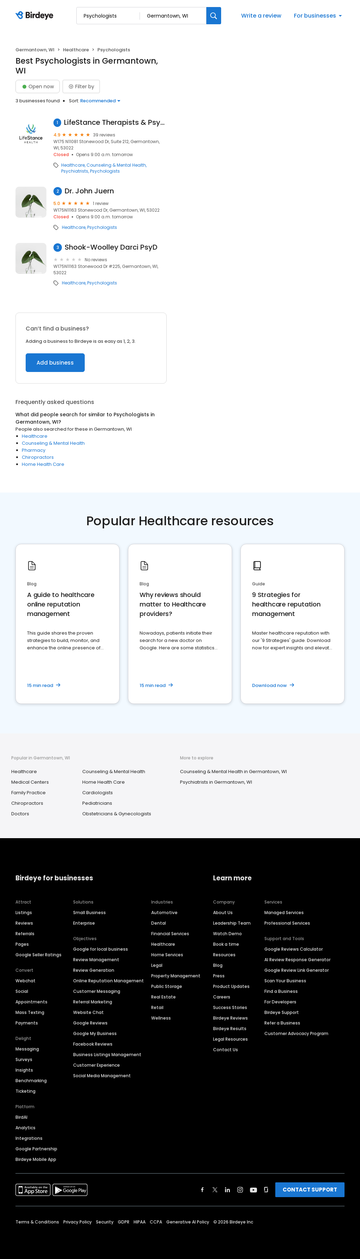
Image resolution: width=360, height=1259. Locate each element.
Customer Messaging (96, 991)
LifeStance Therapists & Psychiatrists (115, 122)
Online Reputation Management (108, 981)
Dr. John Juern (89, 191)
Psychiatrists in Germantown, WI (216, 782)
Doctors (20, 813)
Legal (156, 965)
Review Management (96, 960)
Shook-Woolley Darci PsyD (111, 247)
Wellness (161, 1018)
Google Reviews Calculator (293, 949)
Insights (24, 1070)
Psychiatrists (74, 171)
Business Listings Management (107, 1055)
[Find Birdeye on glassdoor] (266, 1189)
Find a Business (281, 991)
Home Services (167, 955)
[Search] (213, 15)
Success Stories (230, 1007)
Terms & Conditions (37, 1222)
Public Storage (166, 986)
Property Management (175, 976)
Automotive (164, 913)
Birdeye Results (229, 1029)
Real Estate (163, 997)
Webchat (25, 981)
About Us (223, 913)
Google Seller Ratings (38, 955)
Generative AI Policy (187, 1222)
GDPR (123, 1222)
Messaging (27, 1049)
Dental (158, 923)
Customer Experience (96, 1065)
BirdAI (21, 1117)
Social (21, 991)
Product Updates (231, 986)
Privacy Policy (77, 1222)
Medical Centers (30, 782)
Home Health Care (43, 464)
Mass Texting (29, 1012)
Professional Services (287, 923)
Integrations (29, 1138)
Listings (23, 913)
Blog (218, 965)
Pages (22, 944)
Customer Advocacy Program (296, 1033)
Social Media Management (102, 1076)
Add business (55, 362)
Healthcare (76, 49)
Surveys (23, 1059)
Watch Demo (227, 934)
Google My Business (95, 1033)
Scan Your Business (285, 981)
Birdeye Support (281, 1012)
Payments (26, 1023)
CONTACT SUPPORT (310, 1189)
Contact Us (225, 1050)
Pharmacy (33, 450)
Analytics (25, 1128)
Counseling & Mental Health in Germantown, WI (233, 771)
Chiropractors (38, 457)
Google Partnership (36, 1149)
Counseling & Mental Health (116, 165)
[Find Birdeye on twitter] (215, 1189)
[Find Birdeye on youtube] (253, 1189)
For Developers (280, 1002)
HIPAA (140, 1222)
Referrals (24, 934)
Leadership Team (232, 923)
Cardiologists (97, 792)
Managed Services (284, 913)
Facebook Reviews (92, 1044)
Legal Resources (230, 1039)
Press (219, 976)
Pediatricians (97, 803)
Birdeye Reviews (230, 1018)
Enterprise (84, 923)
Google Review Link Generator (296, 970)
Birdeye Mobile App (35, 1159)
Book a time (226, 944)
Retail (157, 1007)
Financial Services (170, 934)
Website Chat (88, 1012)
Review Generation (93, 970)
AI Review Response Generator (297, 960)
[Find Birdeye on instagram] (240, 1189)
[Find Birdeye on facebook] (202, 1189)
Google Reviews (90, 1023)
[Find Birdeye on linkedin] (227, 1189)
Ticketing (25, 1091)
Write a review (261, 16)
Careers (221, 997)
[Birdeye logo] (35, 16)
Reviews (24, 923)
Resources (224, 955)
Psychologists (105, 171)
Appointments (31, 1002)
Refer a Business (282, 1023)
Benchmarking (31, 1081)
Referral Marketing (92, 1002)
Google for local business (100, 949)
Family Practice (28, 792)
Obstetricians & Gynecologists (116, 813)
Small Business (89, 913)
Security (105, 1222)
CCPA (156, 1222)
